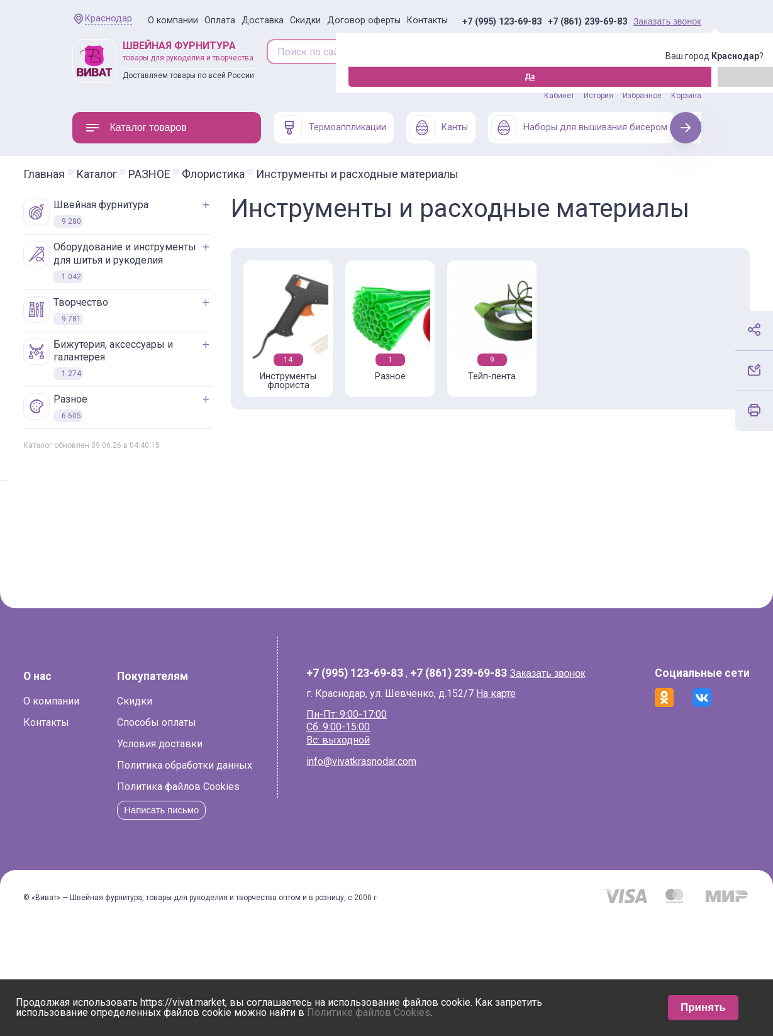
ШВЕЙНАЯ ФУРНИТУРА (134, 213)
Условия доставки (153, 834)
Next (685, 127)
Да (75, 76)
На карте (511, 721)
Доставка (263, 20)
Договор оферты (364, 20)
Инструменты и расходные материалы (406, 174)
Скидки (305, 20)
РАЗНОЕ (198, 174)
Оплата (219, 20)
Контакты (427, 20)
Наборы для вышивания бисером (579, 127)
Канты (438, 127)
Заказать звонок (667, 21)
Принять (703, 1007)
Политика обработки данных (177, 856)
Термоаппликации (331, 127)
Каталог (145, 174)
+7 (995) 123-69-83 (502, 22)
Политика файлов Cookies (171, 877)
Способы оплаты (149, 813)
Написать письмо (157, 900)
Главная (93, 174)
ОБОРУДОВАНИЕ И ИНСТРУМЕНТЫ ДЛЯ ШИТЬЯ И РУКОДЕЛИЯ (158, 262)
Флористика (262, 174)
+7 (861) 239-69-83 (587, 22)
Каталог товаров (136, 127)
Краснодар (108, 18)
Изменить (141, 76)
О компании (173, 20)
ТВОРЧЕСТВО (114, 310)
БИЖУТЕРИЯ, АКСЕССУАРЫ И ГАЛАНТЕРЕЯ (147, 359)
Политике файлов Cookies (368, 1012)
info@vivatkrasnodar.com (376, 790)
